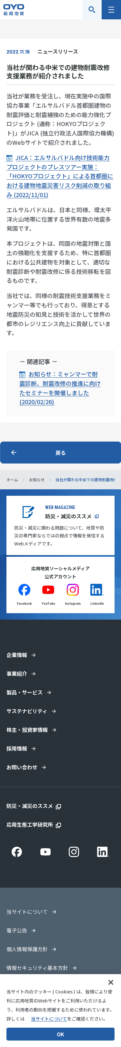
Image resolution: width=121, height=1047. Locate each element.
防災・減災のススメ (68, 516)
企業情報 (16, 655)
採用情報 (16, 748)
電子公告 (16, 930)
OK (60, 1034)
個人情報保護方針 (27, 949)
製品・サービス (24, 692)
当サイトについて (27, 911)
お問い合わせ (21, 767)
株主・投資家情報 (27, 729)
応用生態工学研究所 (29, 824)
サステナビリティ (26, 711)
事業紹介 (16, 673)
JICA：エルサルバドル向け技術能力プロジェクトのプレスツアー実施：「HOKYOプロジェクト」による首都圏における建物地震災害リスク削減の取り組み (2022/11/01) (59, 176)
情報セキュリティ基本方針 (37, 968)
